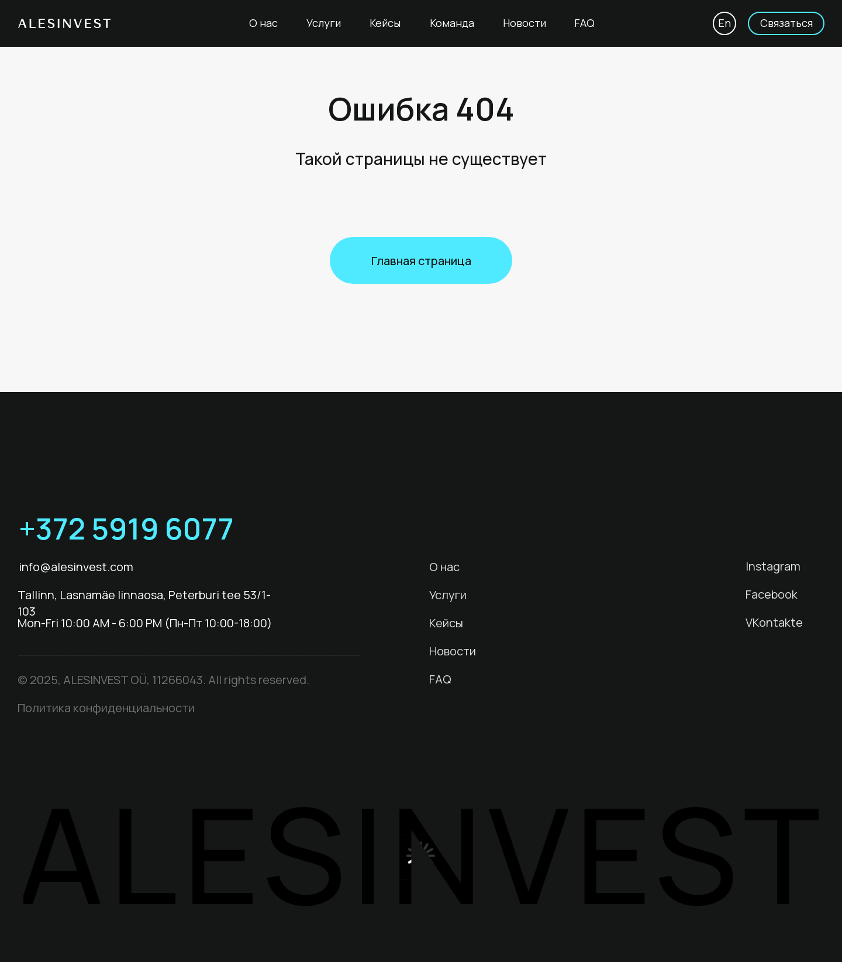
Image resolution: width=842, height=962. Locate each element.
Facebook (772, 594)
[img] (255, 528)
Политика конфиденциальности (106, 708)
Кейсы (385, 23)
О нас (263, 23)
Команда (452, 23)
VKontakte (774, 622)
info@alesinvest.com (76, 567)
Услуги (323, 23)
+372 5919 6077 (126, 528)
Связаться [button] (786, 23)
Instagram (773, 566)
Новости (524, 23)
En (724, 23)
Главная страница (421, 261)
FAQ (584, 23)
